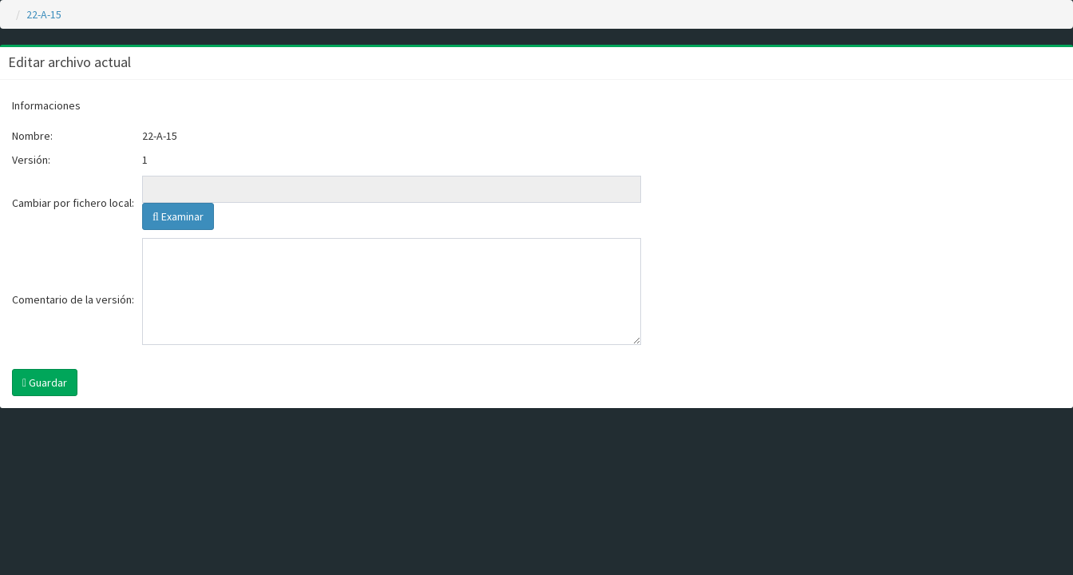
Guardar (44, 382)
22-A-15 (43, 14)
